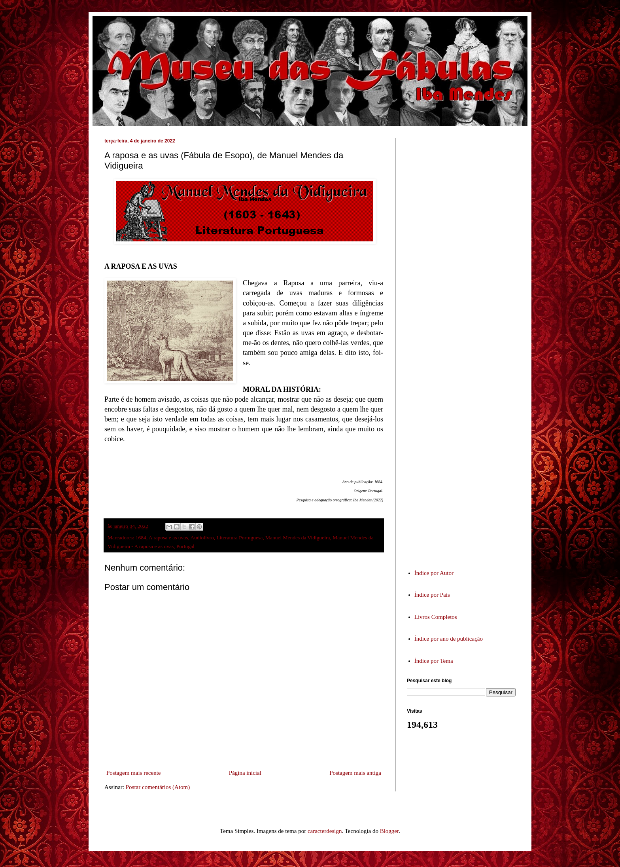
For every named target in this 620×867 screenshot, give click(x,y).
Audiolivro (202, 538)
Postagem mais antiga (355, 773)
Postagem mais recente (133, 773)
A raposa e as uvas (168, 538)
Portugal (185, 546)
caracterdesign (325, 831)
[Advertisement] (466, 346)
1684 (141, 538)
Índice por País (432, 595)
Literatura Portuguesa (240, 538)
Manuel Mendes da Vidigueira (297, 538)
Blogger (389, 831)
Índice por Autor (434, 573)
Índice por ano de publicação (448, 639)
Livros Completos (435, 617)
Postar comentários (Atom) (158, 787)
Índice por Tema (433, 661)
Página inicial (245, 773)
